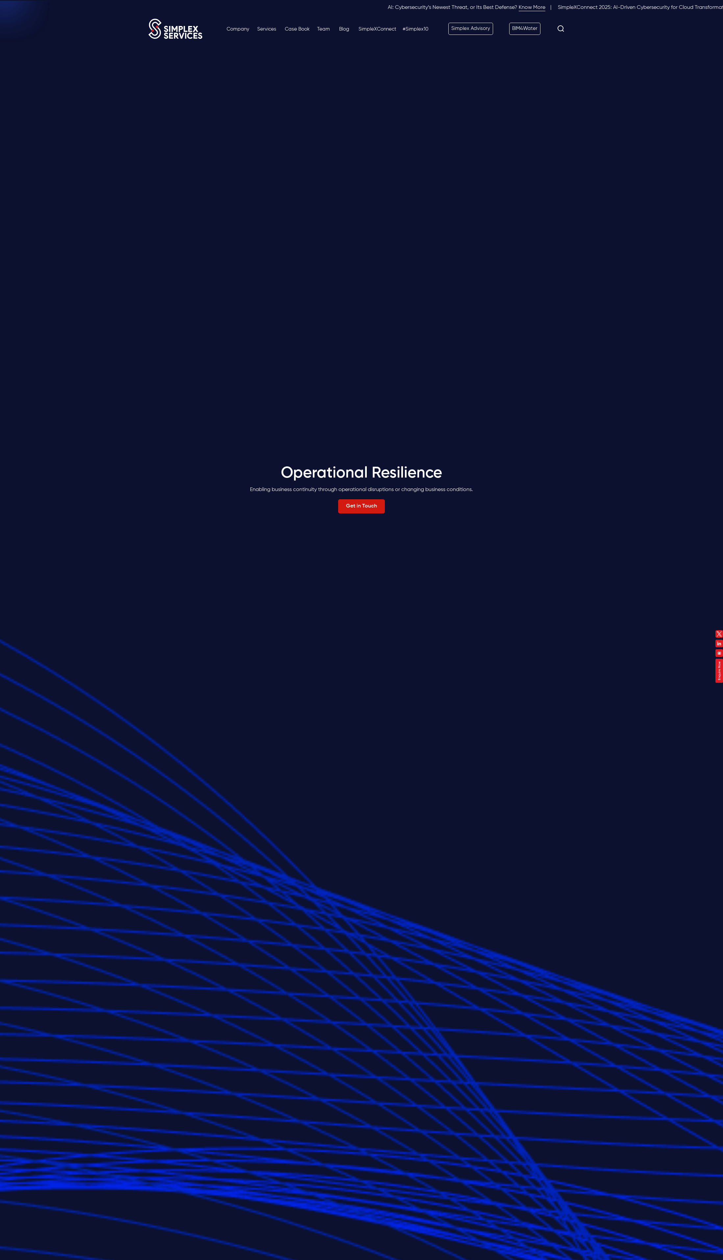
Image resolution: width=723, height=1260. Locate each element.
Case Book (297, 29)
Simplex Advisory (470, 28)
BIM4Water (524, 28)
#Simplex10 (415, 29)
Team (323, 29)
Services (266, 29)
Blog (344, 29)
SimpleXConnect (377, 29)
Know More (538, 7)
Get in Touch (361, 506)
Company (238, 29)
